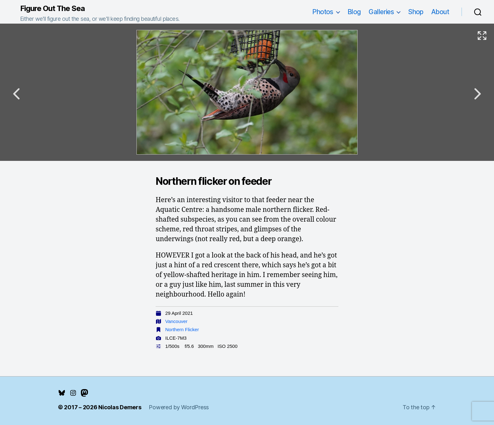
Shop (415, 12)
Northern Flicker (182, 329)
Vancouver (176, 321)
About (440, 12)
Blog (354, 12)
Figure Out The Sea (52, 8)
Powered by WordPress (179, 407)
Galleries (381, 12)
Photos (322, 12)
